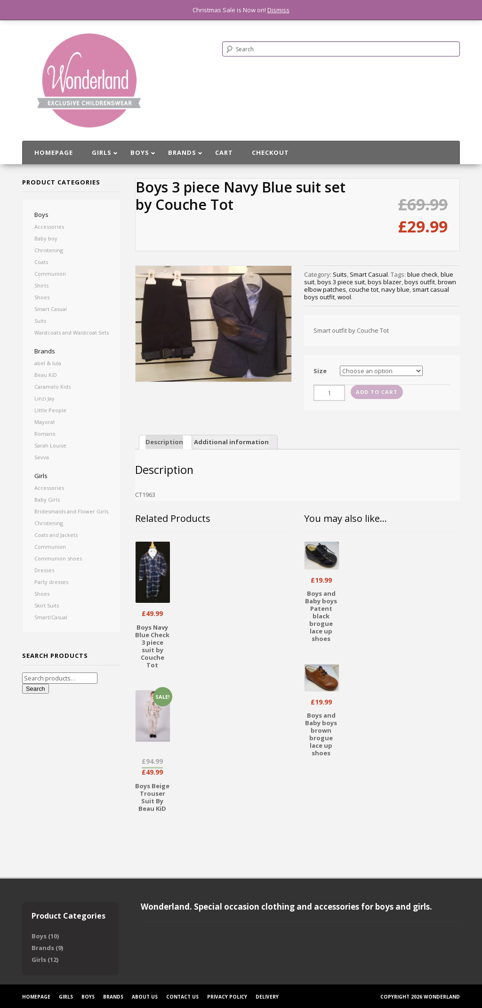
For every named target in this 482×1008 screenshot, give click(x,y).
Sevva (41, 457)
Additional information (231, 442)
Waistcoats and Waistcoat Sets (71, 332)
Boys (41, 214)
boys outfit (419, 282)
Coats (41, 261)
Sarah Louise (50, 445)
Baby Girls (47, 499)
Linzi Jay (44, 398)
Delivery (267, 996)
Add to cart (377, 391)
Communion (50, 273)
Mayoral (44, 421)
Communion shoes (58, 558)
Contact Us (182, 996)
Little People (50, 410)
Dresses (44, 570)
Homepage (36, 996)
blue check (422, 274)
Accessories (49, 226)
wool (344, 297)
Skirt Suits (46, 605)
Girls (41, 476)
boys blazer (385, 282)
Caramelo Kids (52, 386)
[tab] (165, 442)
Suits (40, 320)
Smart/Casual (50, 617)
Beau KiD (45, 374)
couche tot (363, 289)
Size (320, 371)
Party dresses (51, 581)
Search (35, 688)
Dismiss (278, 10)
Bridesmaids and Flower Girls (71, 511)
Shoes (41, 297)
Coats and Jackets (56, 534)
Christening (48, 250)
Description (164, 442)
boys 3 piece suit (341, 282)
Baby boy (45, 238)
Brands (44, 351)
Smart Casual (50, 308)
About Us (145, 996)
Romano (45, 433)
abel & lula (47, 363)
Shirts (41, 285)
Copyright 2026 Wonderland (420, 996)
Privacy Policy (227, 996)
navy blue (395, 289)
